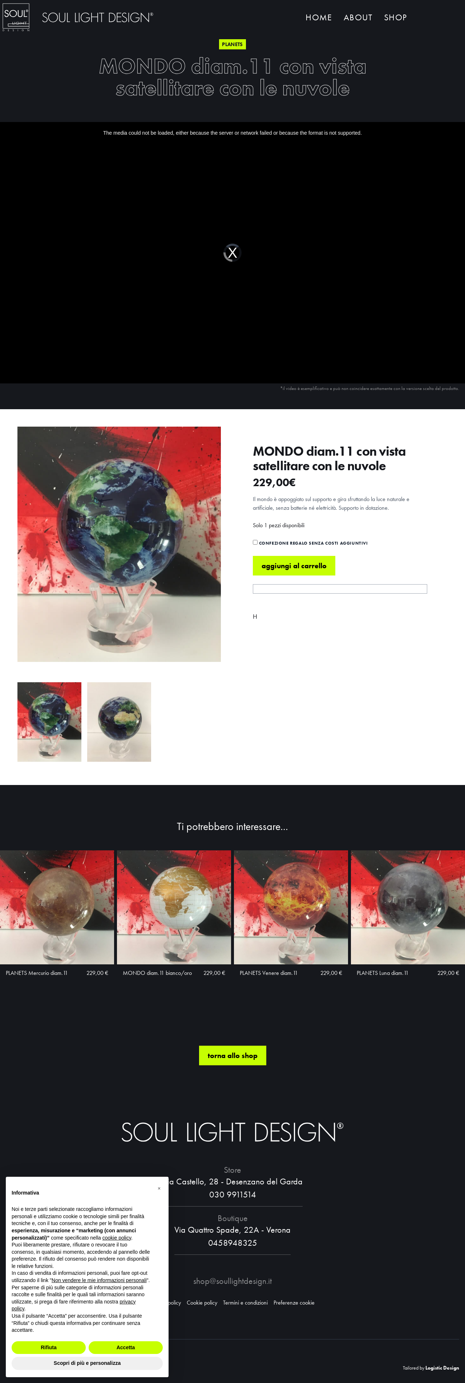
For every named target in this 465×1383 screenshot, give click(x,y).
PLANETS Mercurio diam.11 (37, 973)
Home (319, 17)
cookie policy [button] (116, 1238)
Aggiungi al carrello (294, 565)
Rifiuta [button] (49, 1347)
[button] (159, 1188)
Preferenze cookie (294, 1302)
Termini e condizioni (245, 1302)
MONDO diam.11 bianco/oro (157, 973)
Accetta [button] (126, 1347)
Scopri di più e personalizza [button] (87, 1363)
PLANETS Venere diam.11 (269, 973)
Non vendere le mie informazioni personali (99, 1280)
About (358, 17)
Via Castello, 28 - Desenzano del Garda (233, 1181)
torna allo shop (233, 1055)
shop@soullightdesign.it (232, 1280)
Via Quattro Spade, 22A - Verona (232, 1229)
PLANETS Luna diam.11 (383, 973)
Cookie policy (202, 1302)
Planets (232, 44)
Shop (395, 17)
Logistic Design (442, 1367)
